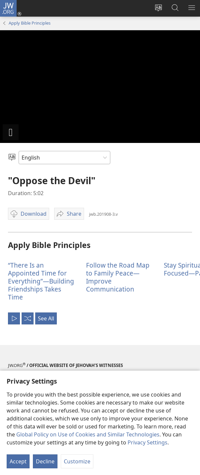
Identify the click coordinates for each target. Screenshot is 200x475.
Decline (45, 461)
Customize (77, 461)
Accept (18, 461)
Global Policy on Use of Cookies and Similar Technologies (87, 434)
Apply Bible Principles (29, 23)
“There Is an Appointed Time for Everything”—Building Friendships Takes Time (41, 281)
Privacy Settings (147, 442)
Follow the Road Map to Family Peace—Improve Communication (118, 277)
